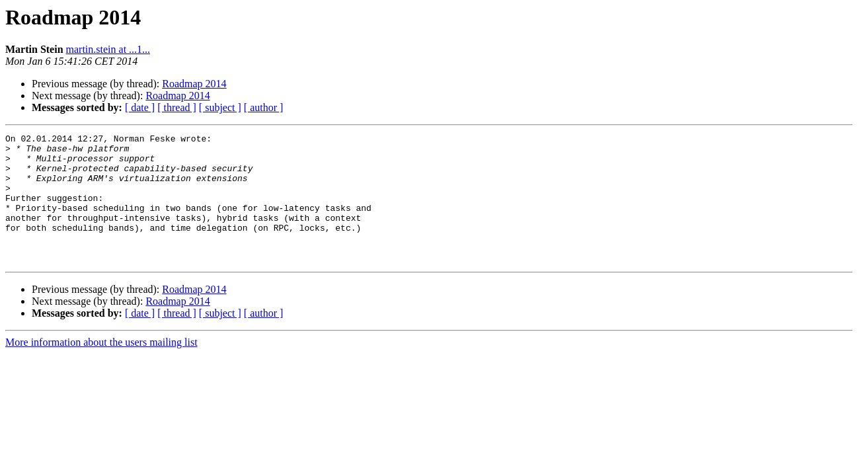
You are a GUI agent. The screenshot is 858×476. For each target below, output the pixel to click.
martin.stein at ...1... (108, 49)
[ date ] (140, 107)
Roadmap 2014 (194, 83)
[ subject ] (220, 107)
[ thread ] (176, 107)
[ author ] (264, 107)
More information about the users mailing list (101, 368)
